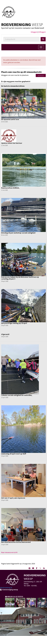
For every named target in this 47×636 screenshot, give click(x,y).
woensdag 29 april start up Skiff (13, 454)
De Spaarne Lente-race (10, 119)
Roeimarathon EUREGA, (10, 188)
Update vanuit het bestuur (11, 143)
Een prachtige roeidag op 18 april (14, 323)
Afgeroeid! (5, 334)
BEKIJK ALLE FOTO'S (14, 597)
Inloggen (34, 32)
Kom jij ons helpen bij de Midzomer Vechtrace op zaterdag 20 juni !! (20, 278)
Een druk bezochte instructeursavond (16, 542)
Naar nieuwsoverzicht (9, 552)
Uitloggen (42, 32)
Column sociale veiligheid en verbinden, (16, 395)
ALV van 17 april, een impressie (13, 498)
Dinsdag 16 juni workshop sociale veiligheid (18, 233)
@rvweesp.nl (6, 588)
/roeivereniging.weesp (9, 590)
